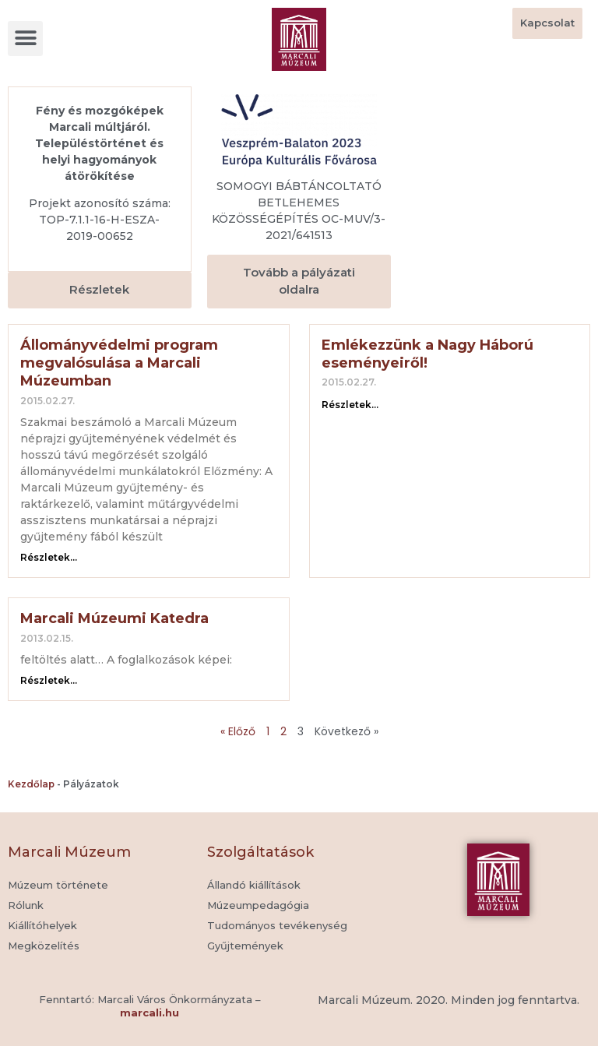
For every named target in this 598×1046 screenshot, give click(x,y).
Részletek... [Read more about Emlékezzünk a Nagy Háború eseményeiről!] (350, 404)
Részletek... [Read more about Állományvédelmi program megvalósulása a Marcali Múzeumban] (48, 557)
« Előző (237, 731)
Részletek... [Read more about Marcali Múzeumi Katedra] (48, 680)
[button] (25, 38)
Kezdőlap (31, 784)
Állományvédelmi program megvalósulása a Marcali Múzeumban (119, 363)
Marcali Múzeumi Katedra (114, 618)
